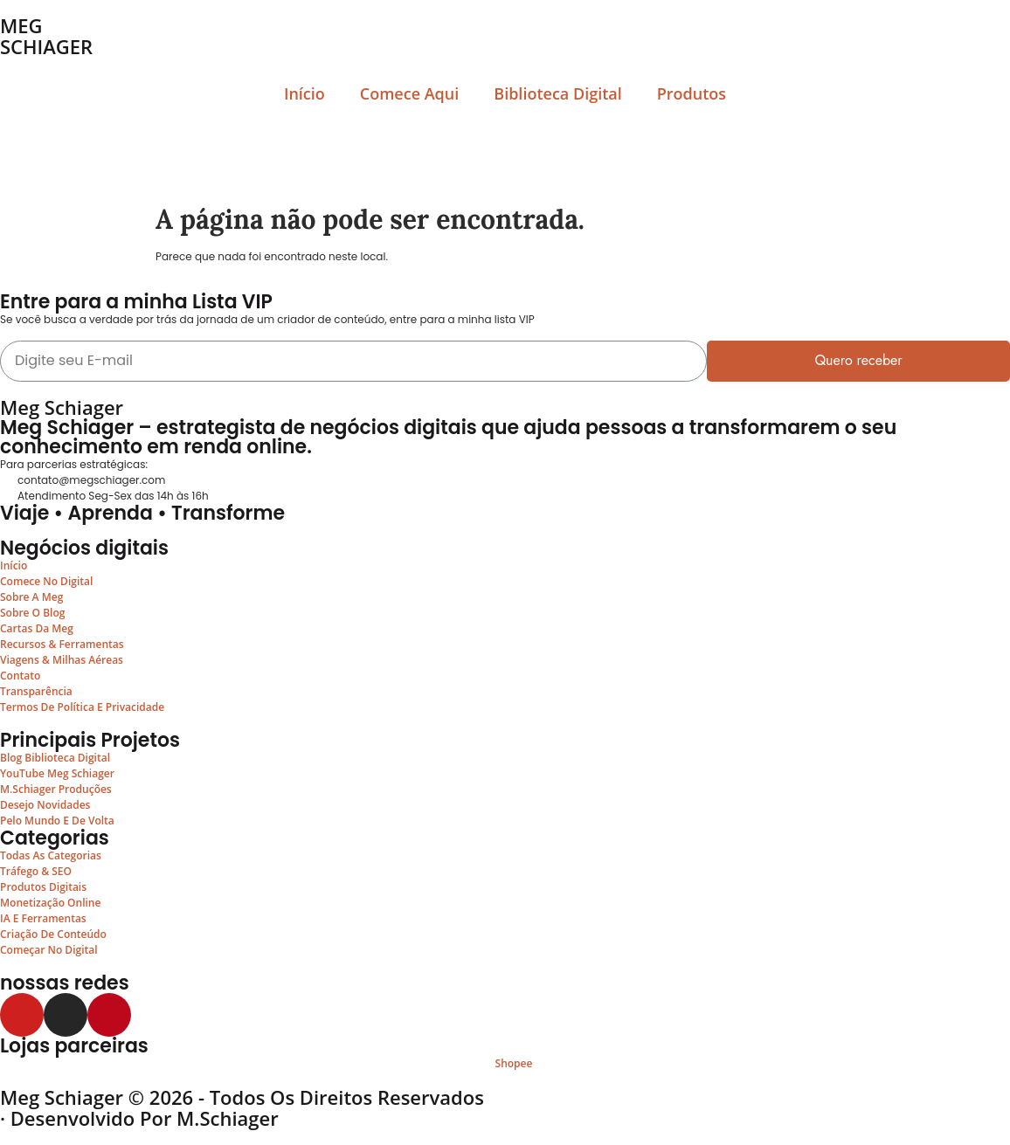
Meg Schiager (61, 407)
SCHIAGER (46, 46)
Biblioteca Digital (557, 93)
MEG (21, 25)
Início (304, 93)
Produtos (691, 93)
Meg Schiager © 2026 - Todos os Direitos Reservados (242, 1097)
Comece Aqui (409, 93)
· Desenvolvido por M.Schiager (139, 1118)
